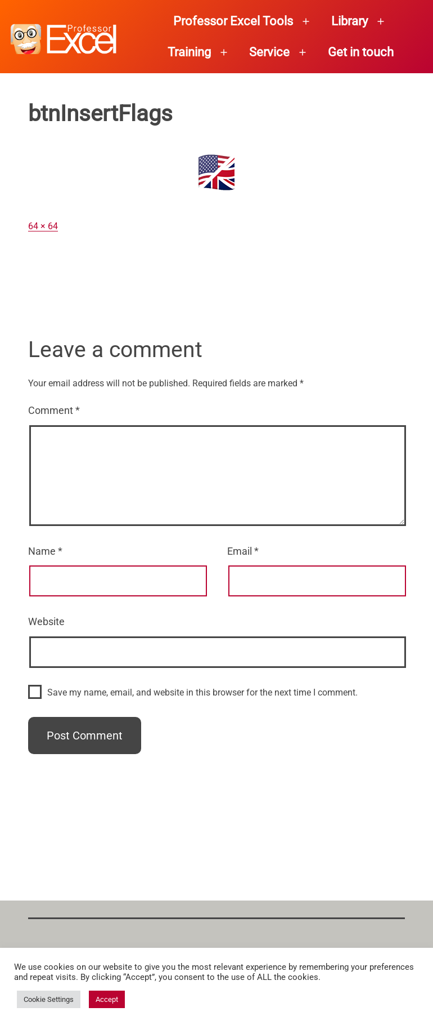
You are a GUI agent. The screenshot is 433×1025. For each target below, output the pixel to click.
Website (46, 621)
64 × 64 (43, 226)
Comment (54, 410)
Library (349, 21)
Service (269, 52)
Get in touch (361, 52)
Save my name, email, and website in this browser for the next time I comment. (202, 692)
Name (45, 551)
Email (243, 551)
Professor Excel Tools (233, 21)
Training (189, 52)
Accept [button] (107, 999)
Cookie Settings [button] (49, 999)
